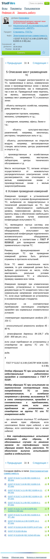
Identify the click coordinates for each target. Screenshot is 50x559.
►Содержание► (2, 104)
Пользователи (32, 8)
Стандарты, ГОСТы (22, 32)
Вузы (4, 8)
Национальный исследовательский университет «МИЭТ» (30, 27)
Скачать (21, 53)
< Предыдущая (13, 63)
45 (46, 496)
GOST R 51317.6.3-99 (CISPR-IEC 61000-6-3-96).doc (22, 510)
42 (46, 509)
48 (46, 478)
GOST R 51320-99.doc (17, 531)
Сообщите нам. (32, 23)
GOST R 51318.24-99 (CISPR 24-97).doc (25, 527)
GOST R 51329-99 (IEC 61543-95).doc (24, 535)
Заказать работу (26, 12)
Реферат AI (8, 12)
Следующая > (40, 63)
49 (46, 503)
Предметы (16, 8)
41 (46, 515)
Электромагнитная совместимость (30, 35)
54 (46, 531)
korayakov (24, 18)
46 (46, 484)
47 (46, 490)
